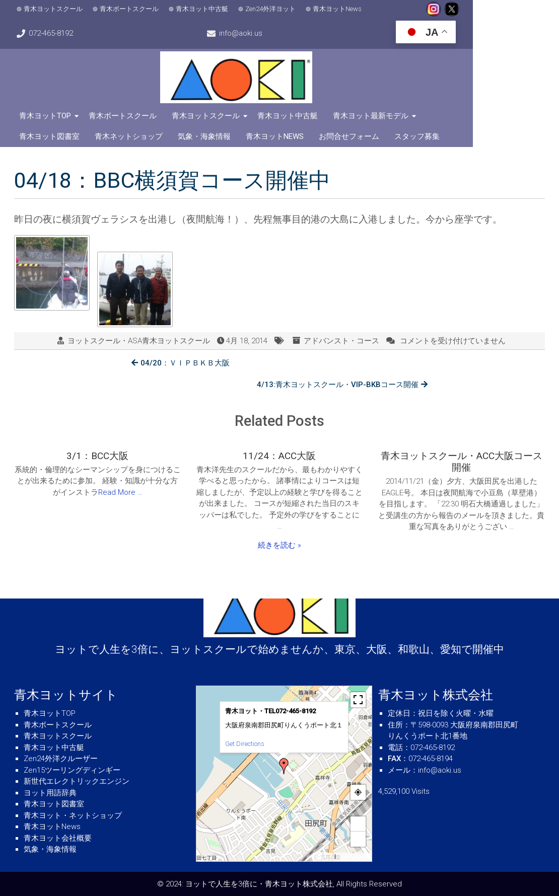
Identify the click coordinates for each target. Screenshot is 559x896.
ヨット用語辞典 (50, 792)
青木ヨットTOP (48, 115)
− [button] (359, 839)
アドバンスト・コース (341, 340)
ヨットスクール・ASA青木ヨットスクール (138, 340)
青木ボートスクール (131, 9)
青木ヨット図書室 (459, 115)
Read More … (120, 470)
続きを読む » (279, 523)
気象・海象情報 (131, 135)
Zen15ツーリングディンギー (72, 770)
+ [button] (359, 823)
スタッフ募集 (344, 135)
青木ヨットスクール (55, 9)
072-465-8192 (450, 9)
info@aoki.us (518, 9)
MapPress (324, 857)
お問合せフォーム (276, 135)
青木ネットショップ (56, 135)
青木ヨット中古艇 (204, 9)
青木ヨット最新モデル (373, 115)
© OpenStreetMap (353, 857)
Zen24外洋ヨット (273, 9)
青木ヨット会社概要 (58, 838)
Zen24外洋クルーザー (61, 758)
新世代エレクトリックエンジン (76, 781)
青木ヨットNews (339, 9)
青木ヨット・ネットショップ (73, 815)
